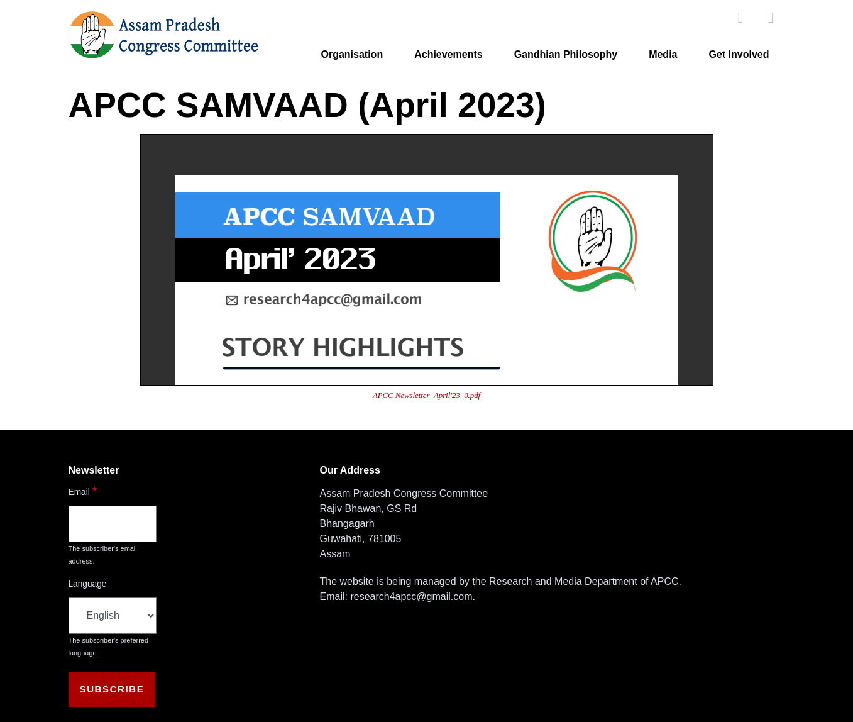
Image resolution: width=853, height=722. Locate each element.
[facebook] (740, 17)
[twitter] (771, 17)
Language (88, 584)
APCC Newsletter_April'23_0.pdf (426, 395)
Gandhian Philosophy (565, 54)
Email (79, 492)
